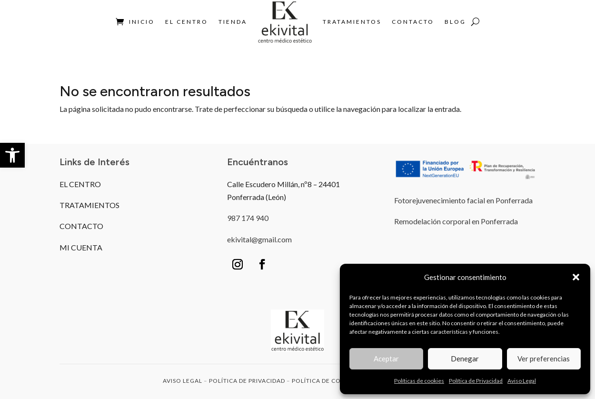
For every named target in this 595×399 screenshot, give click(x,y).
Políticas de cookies (419, 380)
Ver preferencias (543, 358)
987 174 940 (247, 217)
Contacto (413, 21)
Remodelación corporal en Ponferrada (456, 221)
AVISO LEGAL (182, 380)
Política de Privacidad (476, 380)
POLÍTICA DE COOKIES (325, 380)
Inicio (142, 21)
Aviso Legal (521, 380)
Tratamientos (352, 21)
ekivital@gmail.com (259, 239)
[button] (12, 155)
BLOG (455, 21)
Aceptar (386, 358)
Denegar (465, 358)
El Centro (186, 21)
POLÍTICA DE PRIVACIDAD (247, 380)
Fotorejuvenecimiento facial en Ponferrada (463, 200)
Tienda (232, 21)
